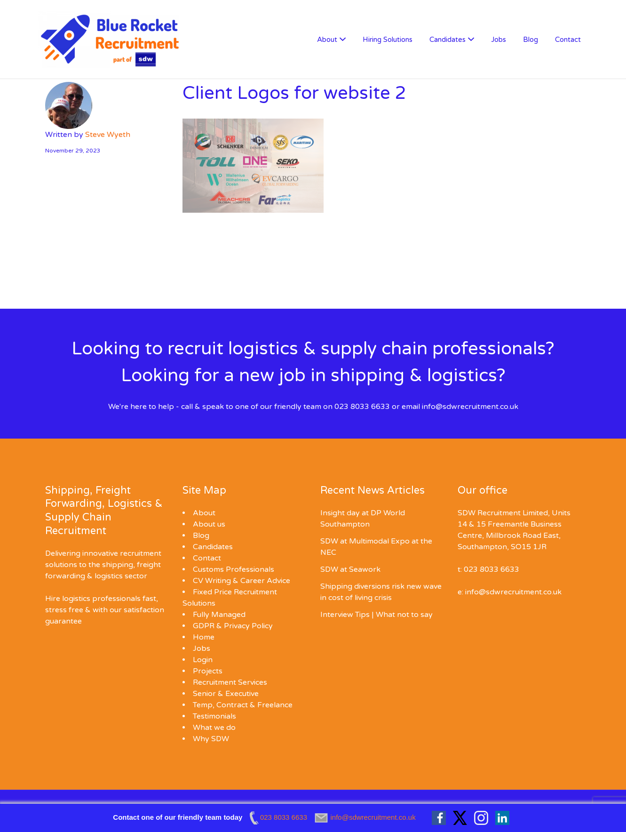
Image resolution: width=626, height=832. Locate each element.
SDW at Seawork (350, 569)
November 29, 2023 (73, 150)
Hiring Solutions (387, 39)
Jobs (498, 39)
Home (203, 637)
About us (209, 524)
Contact (568, 39)
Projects (207, 671)
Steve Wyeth (107, 134)
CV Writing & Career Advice (241, 580)
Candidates (447, 39)
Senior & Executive (226, 693)
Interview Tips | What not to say (376, 614)
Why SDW (211, 739)
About (327, 39)
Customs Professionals (233, 569)
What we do (214, 727)
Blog (530, 39)
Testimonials (214, 716)
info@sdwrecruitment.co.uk (470, 406)
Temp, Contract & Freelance (243, 705)
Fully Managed (219, 614)
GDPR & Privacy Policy (233, 626)
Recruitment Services (230, 682)
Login (203, 659)
